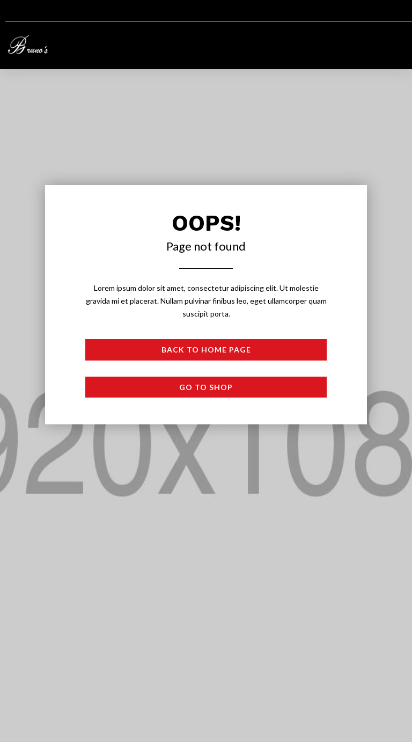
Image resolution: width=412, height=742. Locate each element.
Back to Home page (206, 349)
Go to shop (206, 387)
